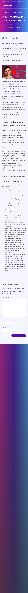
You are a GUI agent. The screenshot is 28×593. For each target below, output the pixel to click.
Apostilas (8, 1)
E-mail (4, 327)
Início (6, 12)
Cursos (3, 1)
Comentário (6, 297)
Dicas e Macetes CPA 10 (16, 12)
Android (19, 266)
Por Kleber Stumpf (17, 27)
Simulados (13, 1)
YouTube (18, 262)
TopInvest (8, 256)
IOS (24, 266)
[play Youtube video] (14, 72)
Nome (4, 320)
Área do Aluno (20, 1)
